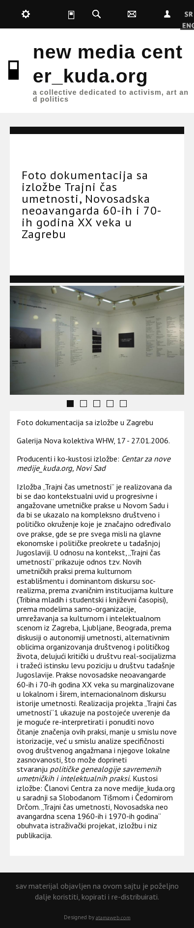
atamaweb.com (113, 917)
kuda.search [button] (96, 14)
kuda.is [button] (61, 14)
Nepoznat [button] (167, 14)
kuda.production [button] (25, 14)
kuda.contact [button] (131, 14)
